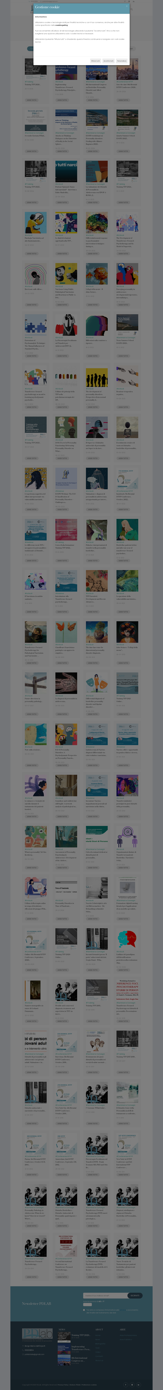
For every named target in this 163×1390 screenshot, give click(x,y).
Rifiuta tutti (95, 61)
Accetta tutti (108, 61)
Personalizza (121, 61)
